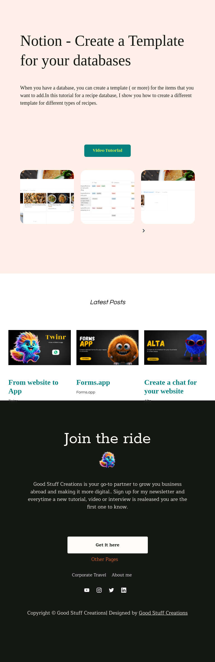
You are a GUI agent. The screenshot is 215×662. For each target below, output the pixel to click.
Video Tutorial (107, 150)
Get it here (108, 545)
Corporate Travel (89, 575)
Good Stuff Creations (163, 613)
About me (122, 575)
